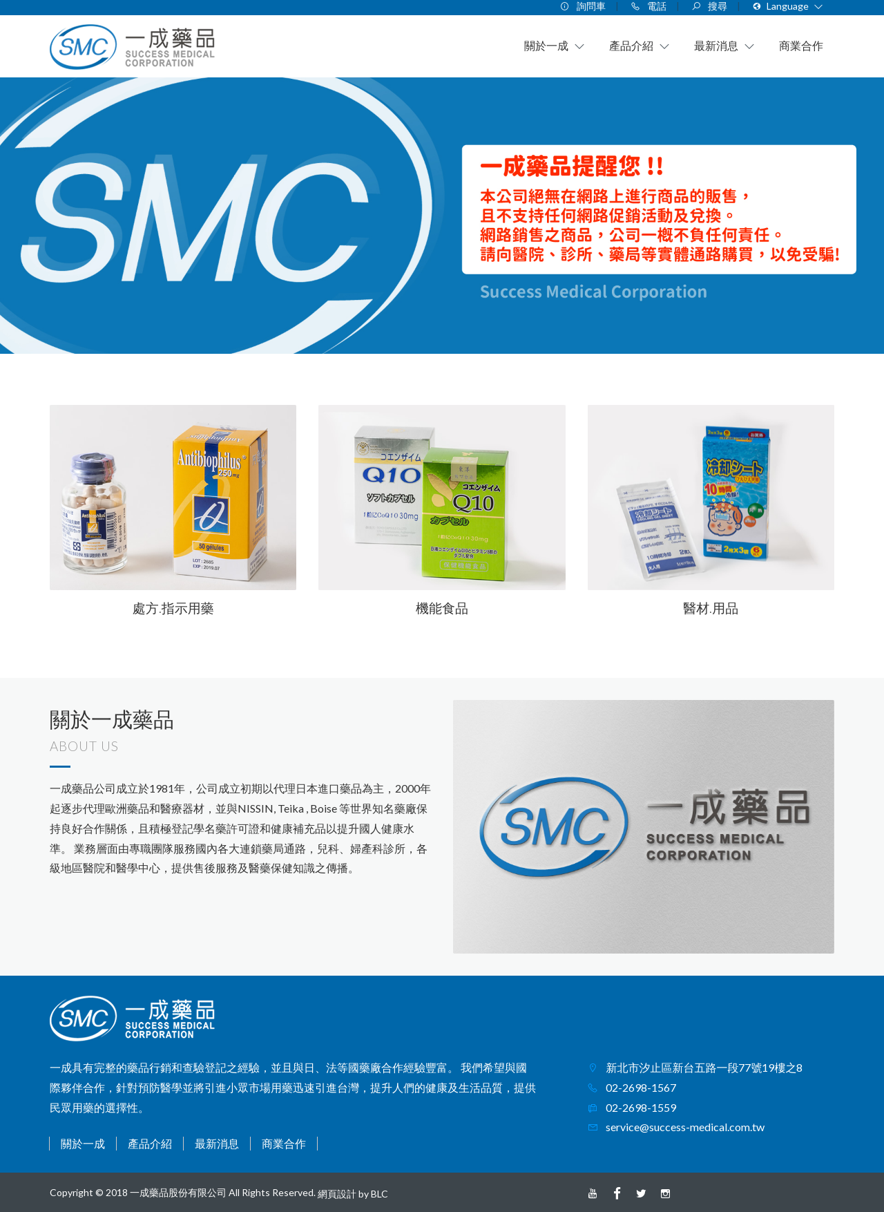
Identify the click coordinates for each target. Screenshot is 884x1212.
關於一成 (83, 1143)
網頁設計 (337, 1193)
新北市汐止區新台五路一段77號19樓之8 (703, 1067)
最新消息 (217, 1143)
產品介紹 (150, 1143)
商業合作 (284, 1143)
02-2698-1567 (640, 1087)
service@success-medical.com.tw (684, 1126)
